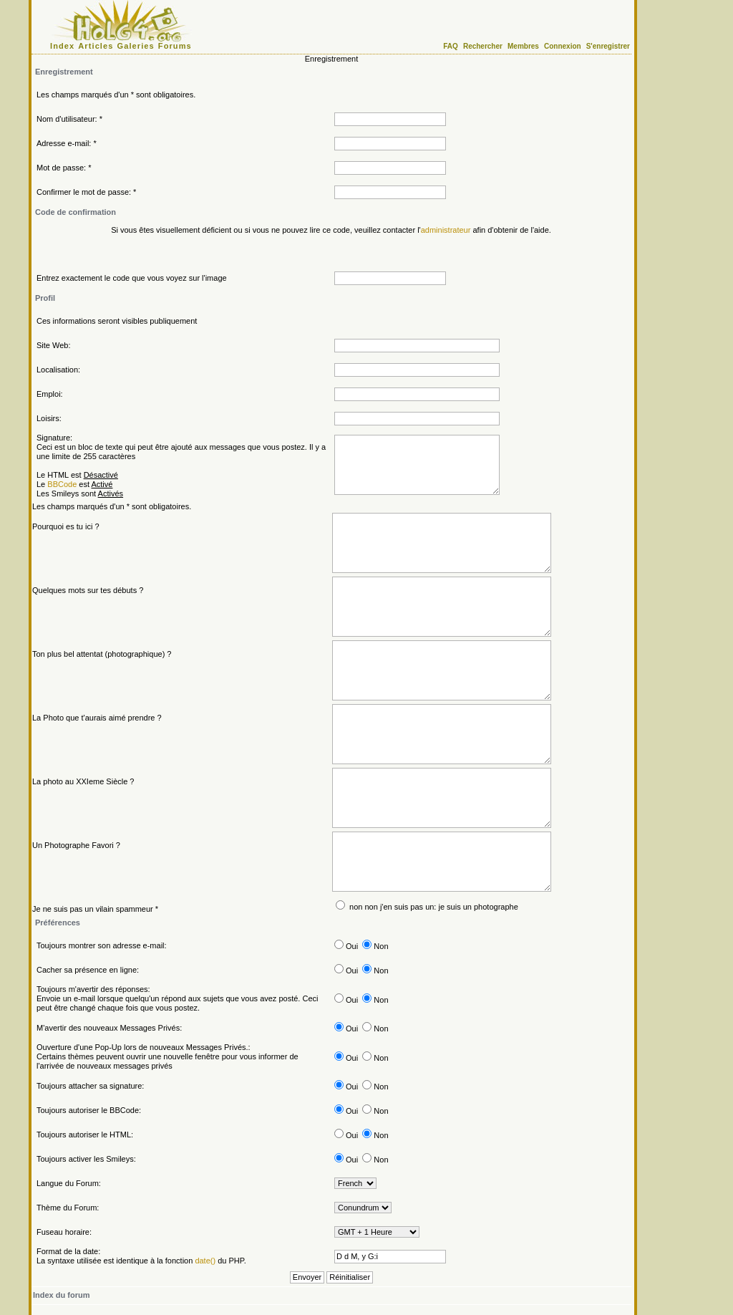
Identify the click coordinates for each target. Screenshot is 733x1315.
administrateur (446, 230)
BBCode (62, 484)
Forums (175, 46)
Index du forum (61, 1295)
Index (62, 46)
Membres (523, 46)
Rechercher (483, 46)
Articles (95, 46)
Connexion (562, 46)
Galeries (136, 46)
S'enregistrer (608, 46)
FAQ (450, 46)
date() (205, 1260)
